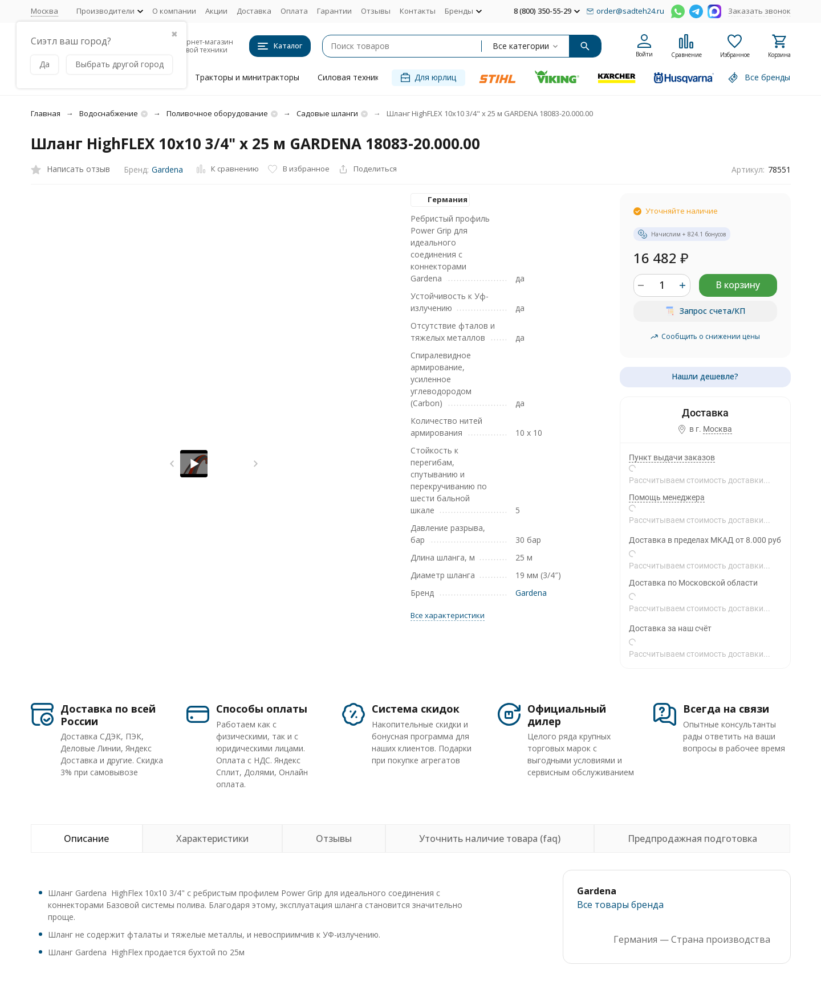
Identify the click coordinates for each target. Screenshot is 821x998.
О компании (174, 11)
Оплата (294, 11)
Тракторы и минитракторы (247, 77)
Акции (216, 11)
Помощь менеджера (667, 497)
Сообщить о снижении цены (705, 336)
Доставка (254, 11)
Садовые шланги (327, 113)
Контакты (418, 11)
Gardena (167, 169)
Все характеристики (447, 615)
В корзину (738, 285)
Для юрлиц (428, 77)
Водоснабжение (108, 113)
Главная (45, 113)
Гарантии (334, 11)
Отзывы (376, 11)
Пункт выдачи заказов (672, 457)
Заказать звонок (759, 11)
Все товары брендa (620, 904)
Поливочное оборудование (217, 113)
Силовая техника (351, 77)
